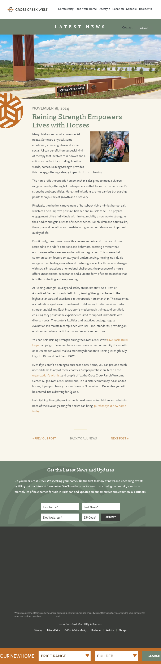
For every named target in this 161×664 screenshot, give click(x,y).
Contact (127, 27)
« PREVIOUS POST (44, 438)
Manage (123, 630)
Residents (145, 8)
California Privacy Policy (76, 630)
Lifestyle (104, 8)
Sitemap (38, 630)
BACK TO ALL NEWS (83, 438)
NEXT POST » (120, 438)
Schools (131, 8)
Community (65, 8)
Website (110, 630)
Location (118, 8)
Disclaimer (96, 630)
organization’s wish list (46, 375)
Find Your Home (86, 8)
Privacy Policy (53, 630)
